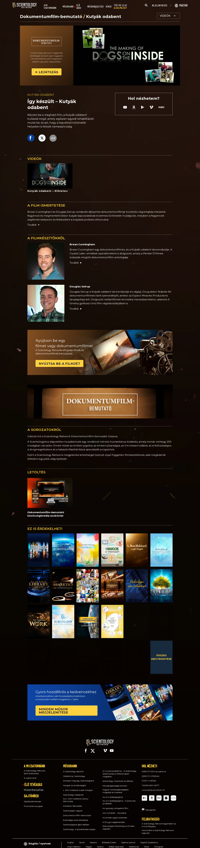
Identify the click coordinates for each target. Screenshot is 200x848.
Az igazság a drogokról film (115, 805)
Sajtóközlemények (32, 798)
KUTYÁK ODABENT (40, 94)
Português (158, 844)
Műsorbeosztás (33, 787)
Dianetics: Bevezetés (72, 803)
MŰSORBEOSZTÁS (95, 6)
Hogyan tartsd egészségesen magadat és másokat (116, 788)
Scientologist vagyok (72, 808)
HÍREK (109, 6)
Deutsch (93, 839)
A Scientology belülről (73, 768)
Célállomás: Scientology (74, 773)
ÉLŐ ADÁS (78, 6)
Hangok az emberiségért (74, 782)
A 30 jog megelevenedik (114, 819)
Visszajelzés (150, 807)
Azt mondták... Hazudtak (114, 810)
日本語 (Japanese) (116, 844)
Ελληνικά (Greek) (109, 839)
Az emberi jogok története (115, 814)
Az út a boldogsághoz (113, 794)
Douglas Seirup (80, 286)
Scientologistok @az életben (76, 821)
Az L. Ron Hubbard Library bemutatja (75, 797)
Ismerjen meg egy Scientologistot (78, 778)
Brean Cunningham (82, 244)
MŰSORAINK (68, 6)
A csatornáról (30, 775)
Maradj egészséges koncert (115, 783)
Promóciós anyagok (33, 803)
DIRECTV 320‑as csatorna (154, 768)
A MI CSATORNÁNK (50, 6)
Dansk (82, 839)
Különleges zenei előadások (75, 817)
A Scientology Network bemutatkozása (34, 769)
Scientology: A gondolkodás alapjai (79, 826)
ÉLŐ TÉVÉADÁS (33, 781)
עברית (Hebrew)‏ (73, 844)
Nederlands (134, 844)
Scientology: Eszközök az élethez (118, 778)
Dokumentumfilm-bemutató (51, 16)
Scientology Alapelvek (73, 792)
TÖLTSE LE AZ (120, 6)
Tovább (76, 262)
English (70, 839)
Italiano (100, 844)
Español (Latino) (128, 839)
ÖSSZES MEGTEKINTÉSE (161, 657)
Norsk (146, 844)
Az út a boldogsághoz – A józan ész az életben (119, 799)
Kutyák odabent (103, 16)
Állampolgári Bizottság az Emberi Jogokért (119, 824)
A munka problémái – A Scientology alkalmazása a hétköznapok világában (119, 771)
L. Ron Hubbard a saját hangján (78, 787)
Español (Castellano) (149, 839)
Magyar (89, 844)
